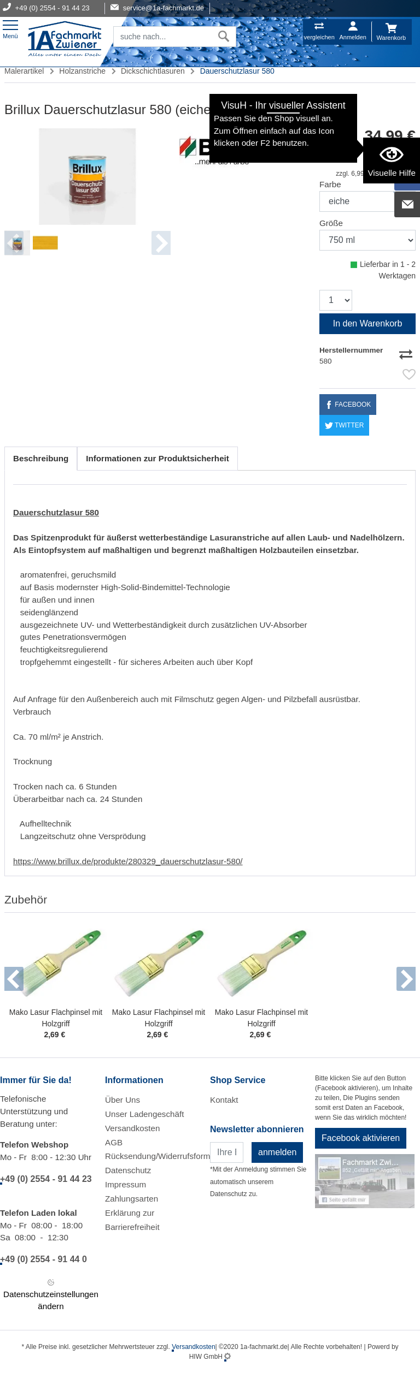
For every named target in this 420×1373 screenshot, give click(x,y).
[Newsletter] (226, 1152)
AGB (113, 1142)
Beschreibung (40, 458)
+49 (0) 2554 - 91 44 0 (43, 1259)
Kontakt (224, 1099)
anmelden (277, 1152)
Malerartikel (24, 71)
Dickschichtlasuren (153, 71)
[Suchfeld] (162, 36)
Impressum (125, 1184)
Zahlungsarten (131, 1198)
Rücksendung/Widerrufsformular (164, 1156)
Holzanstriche (82, 71)
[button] (14, 979)
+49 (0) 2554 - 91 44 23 (46, 1179)
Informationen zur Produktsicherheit (157, 458)
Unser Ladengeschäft (144, 1114)
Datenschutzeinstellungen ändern (50, 1293)
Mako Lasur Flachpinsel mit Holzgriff (55, 1018)
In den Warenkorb (367, 323)
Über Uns (122, 1099)
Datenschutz (128, 1170)
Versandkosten (132, 1128)
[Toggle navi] (10, 28)
